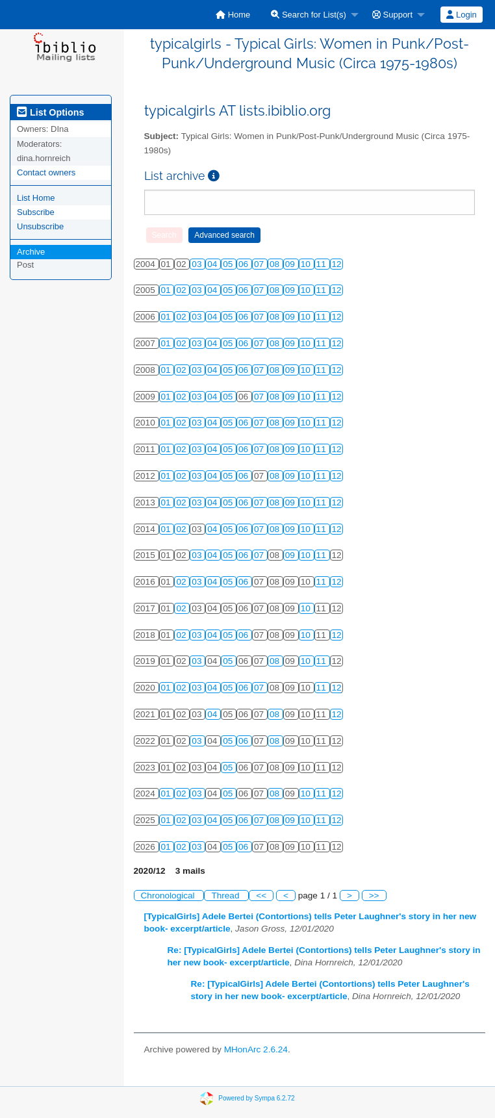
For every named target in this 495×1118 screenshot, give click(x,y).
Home (233, 14)
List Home (36, 198)
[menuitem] (232, 14)
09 (291, 264)
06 (244, 264)
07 (260, 264)
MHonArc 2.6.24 (256, 1049)
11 (322, 264)
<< (261, 895)
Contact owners (46, 172)
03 (198, 264)
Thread (226, 895)
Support (392, 14)
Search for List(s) (308, 14)
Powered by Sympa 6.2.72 (256, 1098)
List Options (50, 112)
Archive (31, 252)
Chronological (169, 895)
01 (167, 290)
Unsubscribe (40, 226)
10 (307, 264)
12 (337, 264)
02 (182, 290)
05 (229, 264)
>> (374, 895)
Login (461, 14)
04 (213, 264)
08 (276, 264)
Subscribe (36, 212)
